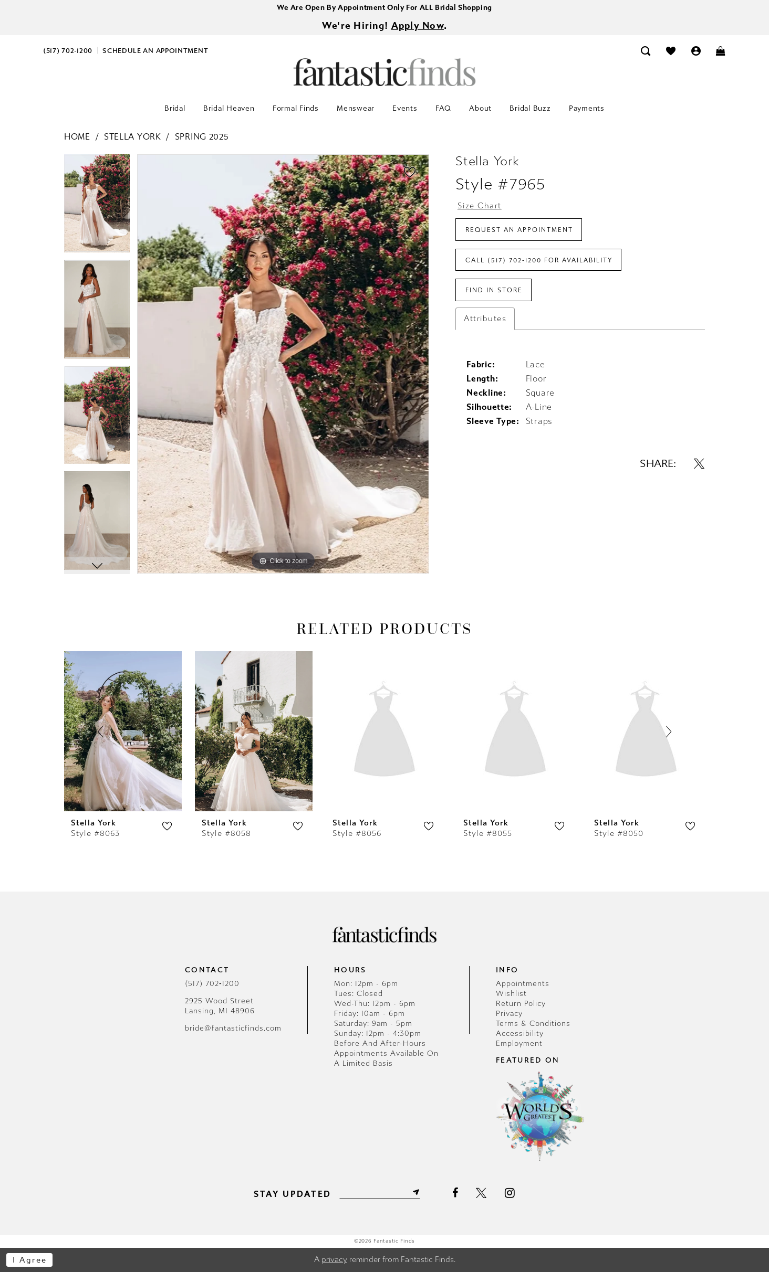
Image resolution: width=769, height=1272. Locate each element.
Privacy (509, 1014)
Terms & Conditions (533, 1024)
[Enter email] (379, 1192)
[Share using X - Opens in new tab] (699, 464)
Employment (519, 1044)
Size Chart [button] (480, 206)
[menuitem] (68, 50)
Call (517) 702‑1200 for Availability (539, 260)
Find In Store (494, 291)
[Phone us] (68, 50)
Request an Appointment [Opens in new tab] (519, 230)
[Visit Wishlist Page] (670, 50)
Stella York (132, 137)
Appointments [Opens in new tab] (522, 984)
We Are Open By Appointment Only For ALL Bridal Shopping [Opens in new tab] (384, 7)
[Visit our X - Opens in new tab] (481, 1193)
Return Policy (521, 1004)
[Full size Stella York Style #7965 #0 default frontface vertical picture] (283, 364)
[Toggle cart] (721, 50)
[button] (696, 50)
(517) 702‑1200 (212, 984)
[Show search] (646, 50)
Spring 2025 (202, 137)
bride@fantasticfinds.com (233, 1028)
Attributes (485, 319)
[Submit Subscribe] (415, 1192)
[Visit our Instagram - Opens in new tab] (510, 1192)
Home (77, 137)
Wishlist (511, 994)
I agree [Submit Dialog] (30, 1260)
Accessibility (520, 1034)
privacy (334, 1260)
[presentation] (123, 731)
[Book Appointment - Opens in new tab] (155, 50)
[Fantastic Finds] (384, 72)
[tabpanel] (97, 208)
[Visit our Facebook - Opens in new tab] (455, 1193)
